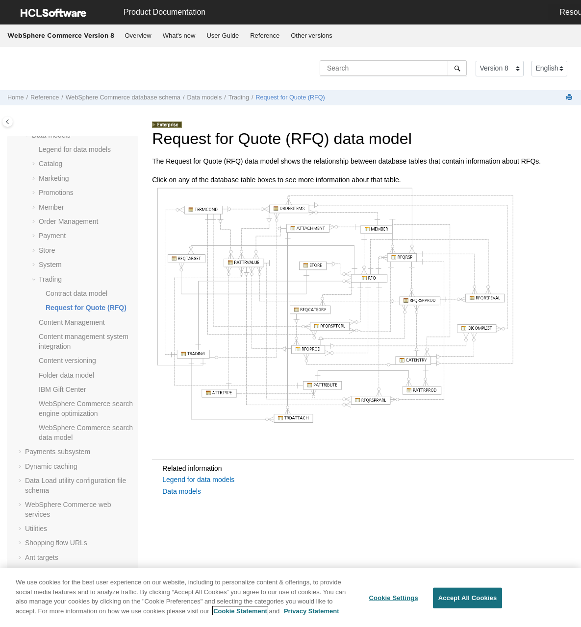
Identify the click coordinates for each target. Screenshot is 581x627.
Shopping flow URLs (56, 543)
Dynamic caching (51, 466)
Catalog (50, 164)
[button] (35, 150)
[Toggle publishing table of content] (7, 122)
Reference (264, 35)
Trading (238, 97)
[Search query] (393, 68)
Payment (52, 236)
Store (47, 250)
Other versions (311, 35)
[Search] (457, 68)
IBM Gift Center (62, 389)
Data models (204, 97)
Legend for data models (75, 149)
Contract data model (76, 293)
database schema (123, 97)
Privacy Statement (311, 616)
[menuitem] (138, 35)
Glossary (38, 572)
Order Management (68, 221)
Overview (138, 35)
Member (51, 207)
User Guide (222, 35)
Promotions (56, 192)
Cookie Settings (393, 603)
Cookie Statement (240, 616)
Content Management (72, 322)
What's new (179, 35)
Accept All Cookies (467, 603)
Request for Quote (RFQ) (290, 97)
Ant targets (41, 557)
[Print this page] (570, 97)
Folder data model (66, 375)
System (50, 264)
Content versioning (67, 360)
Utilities (36, 528)
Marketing (54, 178)
